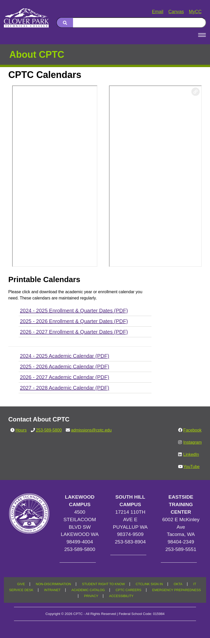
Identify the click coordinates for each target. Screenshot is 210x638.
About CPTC (36, 54)
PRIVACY (91, 596)
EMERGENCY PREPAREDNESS (176, 590)
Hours (21, 430)
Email (157, 11)
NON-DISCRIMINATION (53, 584)
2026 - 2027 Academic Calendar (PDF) (64, 377)
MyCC (195, 11)
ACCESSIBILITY (121, 596)
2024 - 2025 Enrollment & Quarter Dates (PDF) (74, 310)
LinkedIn (191, 454)
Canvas (176, 11)
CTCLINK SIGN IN (149, 584)
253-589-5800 (49, 430)
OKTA (178, 584)
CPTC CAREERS (128, 590)
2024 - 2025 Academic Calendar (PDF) (64, 356)
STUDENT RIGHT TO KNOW (103, 584)
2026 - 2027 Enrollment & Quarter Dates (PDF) (74, 332)
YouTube (191, 466)
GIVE (21, 584)
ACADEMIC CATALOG (88, 590)
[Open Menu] (202, 35)
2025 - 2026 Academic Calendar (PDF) (64, 366)
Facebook (192, 430)
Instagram (192, 442)
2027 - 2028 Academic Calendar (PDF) (64, 388)
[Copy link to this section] (195, 92)
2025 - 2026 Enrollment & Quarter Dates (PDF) (74, 321)
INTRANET (52, 590)
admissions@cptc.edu (91, 430)
